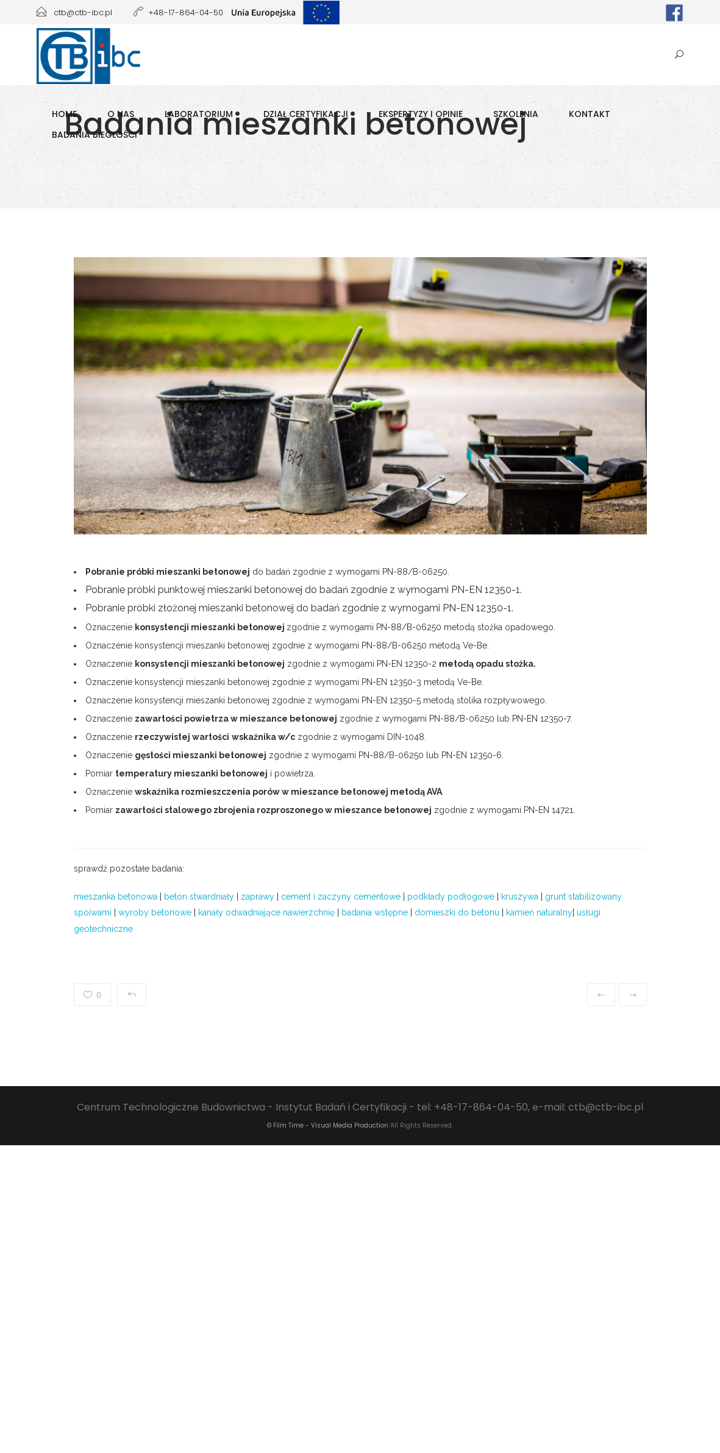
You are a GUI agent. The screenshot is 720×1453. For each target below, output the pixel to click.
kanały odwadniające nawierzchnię (266, 912)
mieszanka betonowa (115, 896)
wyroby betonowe (154, 912)
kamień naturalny (539, 912)
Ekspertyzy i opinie (421, 114)
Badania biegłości (94, 135)
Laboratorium (199, 114)
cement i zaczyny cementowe (341, 896)
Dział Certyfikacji (305, 114)
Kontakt (589, 114)
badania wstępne (374, 912)
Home (64, 114)
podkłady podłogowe (450, 896)
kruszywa (519, 896)
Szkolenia (515, 114)
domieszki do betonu (457, 912)
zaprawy (257, 896)
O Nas (120, 114)
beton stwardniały (199, 896)
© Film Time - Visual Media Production (327, 1125)
